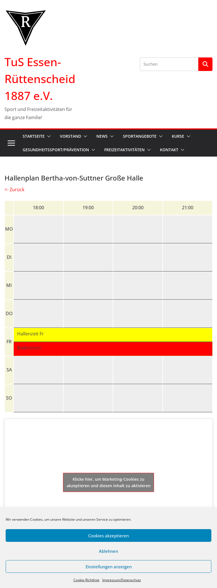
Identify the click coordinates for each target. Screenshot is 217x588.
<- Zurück (14, 189)
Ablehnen (108, 551)
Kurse (178, 136)
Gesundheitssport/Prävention (56, 149)
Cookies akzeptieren (108, 535)
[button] (48, 136)
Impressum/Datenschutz (121, 580)
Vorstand (70, 136)
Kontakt (169, 149)
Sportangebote (140, 136)
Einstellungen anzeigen (109, 566)
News (102, 136)
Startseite (34, 136)
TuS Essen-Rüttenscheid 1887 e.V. (40, 78)
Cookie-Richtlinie (86, 580)
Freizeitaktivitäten (124, 149)
